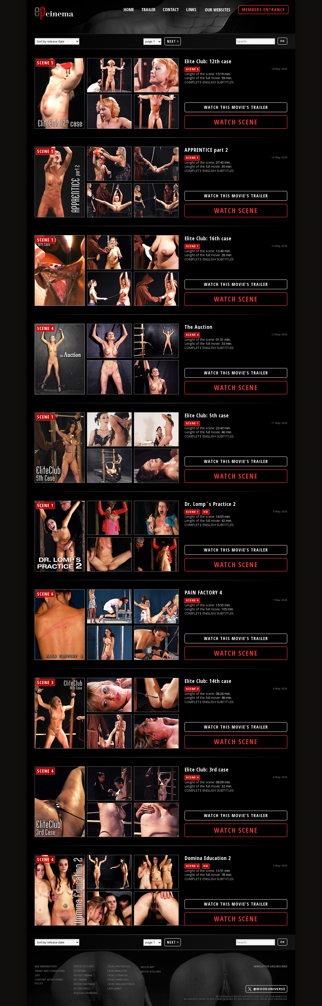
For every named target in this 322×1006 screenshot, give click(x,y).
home (129, 9)
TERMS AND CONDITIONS (50, 970)
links (191, 9)
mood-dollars (151, 971)
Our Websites (217, 10)
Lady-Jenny (114, 988)
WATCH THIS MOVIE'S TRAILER (236, 107)
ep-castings (82, 988)
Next (173, 40)
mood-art (148, 967)
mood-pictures (84, 966)
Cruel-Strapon (117, 975)
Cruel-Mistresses (119, 966)
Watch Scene (236, 122)
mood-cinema (83, 975)
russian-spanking (86, 993)
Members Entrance (263, 9)
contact (171, 9)
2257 (37, 975)
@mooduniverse (266, 989)
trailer (148, 9)
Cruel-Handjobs (118, 979)
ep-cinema (80, 979)
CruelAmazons (117, 970)
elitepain (80, 970)
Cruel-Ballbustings (121, 984)
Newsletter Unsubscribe (270, 966)
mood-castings (84, 984)
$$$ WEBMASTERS (46, 966)
